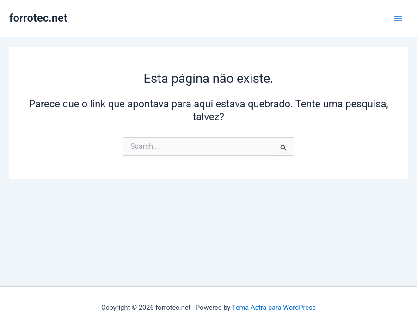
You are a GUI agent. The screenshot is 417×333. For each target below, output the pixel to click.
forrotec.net (38, 18)
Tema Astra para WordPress (274, 307)
